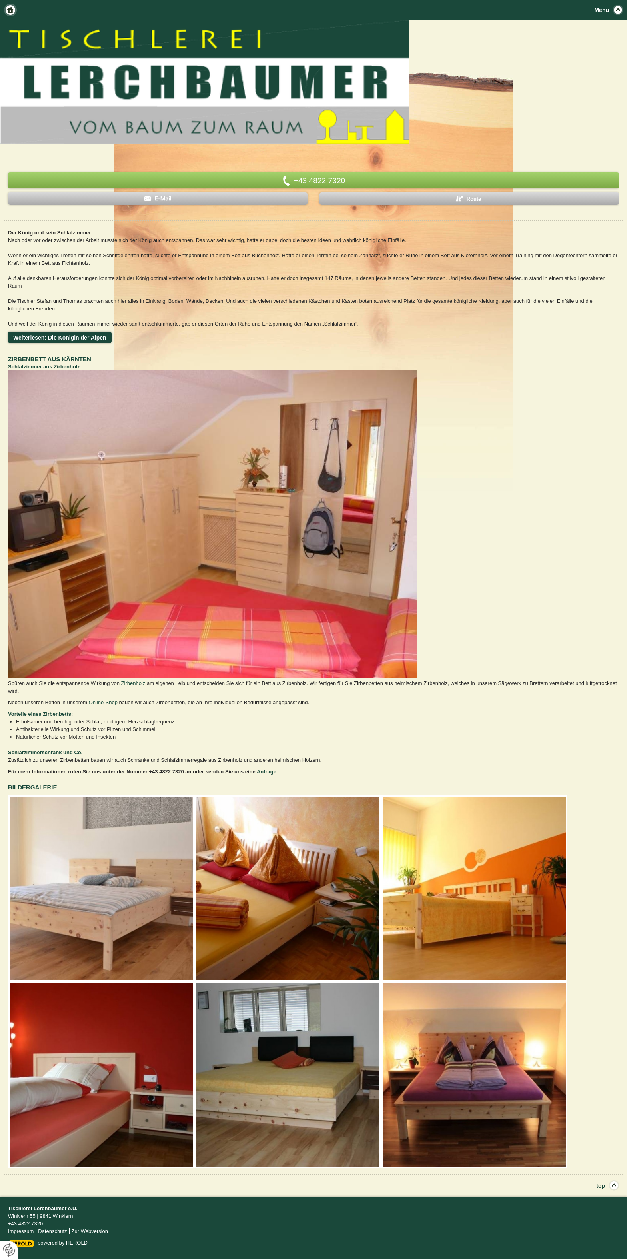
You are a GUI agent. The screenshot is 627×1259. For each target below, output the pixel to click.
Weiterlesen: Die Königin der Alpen (59, 337)
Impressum (21, 1231)
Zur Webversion (90, 1231)
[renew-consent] (9, 1250)
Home (10, 10)
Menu (601, 10)
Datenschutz (52, 1231)
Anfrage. (267, 772)
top (600, 1186)
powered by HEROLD (63, 1243)
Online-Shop (103, 702)
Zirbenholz (133, 683)
